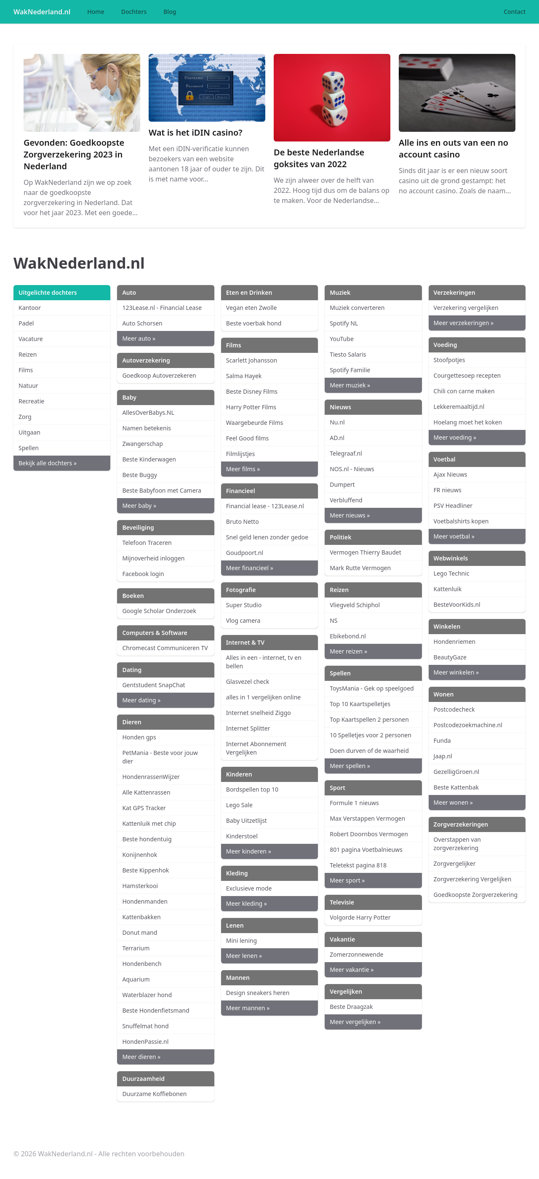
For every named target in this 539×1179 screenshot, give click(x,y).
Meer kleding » (246, 903)
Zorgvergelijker (455, 863)
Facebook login (143, 574)
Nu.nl (337, 422)
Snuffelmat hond (145, 1026)
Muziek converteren (357, 308)
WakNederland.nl (41, 11)
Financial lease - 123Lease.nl (265, 506)
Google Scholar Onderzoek (159, 611)
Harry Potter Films (251, 407)
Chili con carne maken (464, 391)
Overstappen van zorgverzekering (457, 843)
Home (95, 12)
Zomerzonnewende (356, 954)
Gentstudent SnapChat (153, 685)
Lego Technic (452, 573)
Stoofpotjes (449, 360)
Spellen (29, 448)
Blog (169, 12)
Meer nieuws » (350, 515)
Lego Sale (239, 805)
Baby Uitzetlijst (246, 820)
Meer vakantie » (352, 970)
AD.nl (337, 438)
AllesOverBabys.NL (148, 412)
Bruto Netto (242, 521)
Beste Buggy (139, 475)
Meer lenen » (244, 956)
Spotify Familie (350, 370)
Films (26, 370)
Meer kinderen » (248, 851)
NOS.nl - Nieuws (352, 469)
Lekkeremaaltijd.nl (459, 407)
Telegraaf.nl (346, 453)
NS (333, 620)
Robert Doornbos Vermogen (369, 834)
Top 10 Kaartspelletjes (360, 704)
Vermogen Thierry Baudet (365, 552)
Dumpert (342, 484)
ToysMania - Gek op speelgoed (372, 688)
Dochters (134, 12)
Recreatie (31, 401)
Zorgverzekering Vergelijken (473, 879)
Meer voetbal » (454, 536)
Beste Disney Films (252, 391)
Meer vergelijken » (355, 1022)
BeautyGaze (450, 657)
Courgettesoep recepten (467, 375)
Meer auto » (138, 338)
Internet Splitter (248, 728)
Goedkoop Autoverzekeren (159, 375)
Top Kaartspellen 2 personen (369, 719)
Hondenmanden (144, 901)
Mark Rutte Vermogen (360, 568)
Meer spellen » (350, 766)
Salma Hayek (243, 376)
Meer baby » (139, 505)
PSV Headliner (453, 505)
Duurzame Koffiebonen (154, 1094)
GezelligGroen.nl (457, 772)
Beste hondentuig (146, 839)
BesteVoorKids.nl (457, 604)
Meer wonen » (453, 802)
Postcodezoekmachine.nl (468, 725)
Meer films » (243, 469)
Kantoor (30, 308)
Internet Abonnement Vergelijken (256, 748)
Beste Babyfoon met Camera (161, 490)
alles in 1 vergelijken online (263, 697)
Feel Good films (247, 438)
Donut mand (139, 932)
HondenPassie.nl (145, 1042)
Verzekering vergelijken (466, 308)
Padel (26, 323)
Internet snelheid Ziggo (258, 713)
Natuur (28, 385)
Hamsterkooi (140, 886)
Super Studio (243, 605)
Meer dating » (141, 700)
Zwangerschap (142, 444)
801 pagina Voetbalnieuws (366, 850)
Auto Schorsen (142, 323)
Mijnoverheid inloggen (153, 558)
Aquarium (135, 979)
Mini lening (241, 940)
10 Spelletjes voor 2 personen (370, 735)
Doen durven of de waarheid (369, 751)
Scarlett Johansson (251, 360)
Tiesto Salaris (348, 354)
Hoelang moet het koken (468, 422)
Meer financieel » (249, 568)
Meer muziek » (350, 385)
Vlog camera (243, 620)
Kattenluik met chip (149, 823)
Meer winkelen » (456, 672)
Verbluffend (346, 500)
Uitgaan (29, 432)
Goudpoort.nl (244, 553)
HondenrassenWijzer (150, 777)
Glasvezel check (247, 682)
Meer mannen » (248, 1008)
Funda (442, 740)
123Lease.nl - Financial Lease (162, 308)
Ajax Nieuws (450, 474)
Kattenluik (448, 589)
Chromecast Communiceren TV (165, 648)
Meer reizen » (348, 651)
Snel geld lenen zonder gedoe (267, 537)
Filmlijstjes (240, 454)
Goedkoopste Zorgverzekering (476, 895)
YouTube (342, 339)
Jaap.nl (443, 756)
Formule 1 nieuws (354, 803)
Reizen (28, 354)
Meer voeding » (455, 437)
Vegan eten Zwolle (251, 308)
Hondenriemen (455, 642)
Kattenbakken (141, 917)
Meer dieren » (141, 1057)
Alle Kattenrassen (146, 792)
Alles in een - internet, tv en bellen (264, 662)
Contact (515, 12)
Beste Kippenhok (145, 870)
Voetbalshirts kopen (461, 521)
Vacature (31, 339)
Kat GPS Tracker (144, 808)
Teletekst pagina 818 (358, 865)
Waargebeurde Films (254, 423)
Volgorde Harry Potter (360, 917)
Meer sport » (347, 880)
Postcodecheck (454, 709)
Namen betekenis (146, 428)
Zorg (25, 417)
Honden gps (139, 737)
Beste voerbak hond (254, 323)
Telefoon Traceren (146, 543)
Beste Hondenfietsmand (155, 1010)
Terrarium (135, 948)
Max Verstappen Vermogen (367, 818)
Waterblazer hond (147, 995)
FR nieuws (448, 490)
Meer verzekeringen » (464, 323)
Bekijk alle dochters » (48, 463)
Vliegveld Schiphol (355, 605)
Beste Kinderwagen (149, 459)
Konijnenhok (139, 855)
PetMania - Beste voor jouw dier (159, 757)
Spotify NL (344, 323)
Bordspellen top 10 (252, 789)
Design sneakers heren (258, 993)
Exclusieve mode (249, 888)
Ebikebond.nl (348, 636)
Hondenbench (141, 964)
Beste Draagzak (351, 1007)
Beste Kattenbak (456, 787)
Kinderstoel (242, 836)
